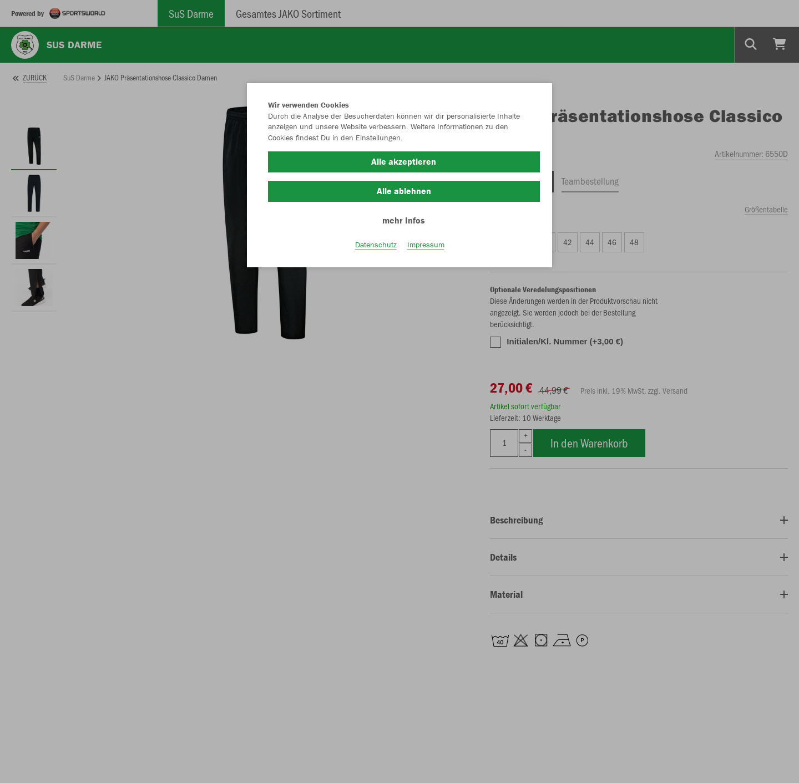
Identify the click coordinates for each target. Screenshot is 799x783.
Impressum (425, 245)
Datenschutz (376, 245)
